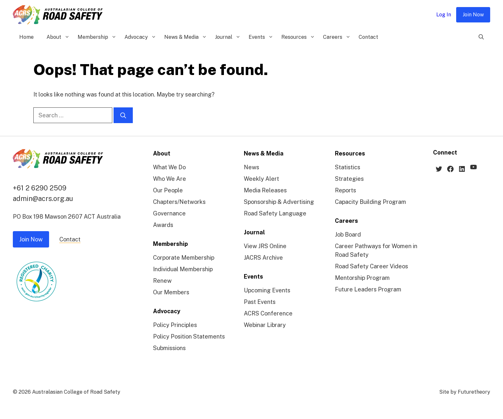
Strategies (349, 178)
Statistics (347, 167)
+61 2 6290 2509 (39, 188)
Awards (163, 225)
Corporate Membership (183, 257)
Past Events (260, 301)
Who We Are (169, 178)
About (59, 37)
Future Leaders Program (368, 289)
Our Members (171, 292)
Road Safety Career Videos (371, 266)
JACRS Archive (263, 257)
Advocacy (141, 37)
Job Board (348, 234)
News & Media (186, 37)
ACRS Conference (268, 313)
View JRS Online (265, 246)
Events (262, 37)
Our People (168, 190)
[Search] (123, 115)
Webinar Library (265, 325)
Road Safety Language (275, 213)
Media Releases (265, 190)
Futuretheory (474, 392)
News (251, 167)
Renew (162, 280)
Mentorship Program (362, 277)
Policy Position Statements (189, 336)
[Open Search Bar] (481, 37)
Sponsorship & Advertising (279, 201)
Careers (337, 37)
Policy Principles (175, 325)
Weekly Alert (261, 178)
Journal (228, 37)
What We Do (169, 167)
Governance (169, 213)
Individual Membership (183, 269)
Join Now (473, 15)
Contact (368, 37)
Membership (98, 37)
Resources (299, 37)
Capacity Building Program (370, 201)
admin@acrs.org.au (43, 198)
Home (26, 37)
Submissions (169, 348)
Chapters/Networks (179, 201)
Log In (443, 15)
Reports (345, 190)
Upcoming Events (267, 290)
